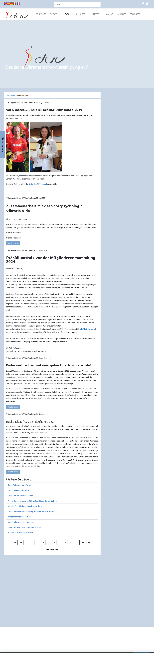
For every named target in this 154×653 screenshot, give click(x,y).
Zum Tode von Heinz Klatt (19, 490)
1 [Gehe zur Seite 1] (26, 542)
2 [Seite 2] (32, 542)
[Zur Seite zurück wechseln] (21, 542)
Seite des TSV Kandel (38, 184)
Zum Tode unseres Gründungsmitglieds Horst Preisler (31, 511)
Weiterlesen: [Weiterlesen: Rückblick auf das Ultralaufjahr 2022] (13, 472)
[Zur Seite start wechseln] (15, 542)
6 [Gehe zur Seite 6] (54, 542)
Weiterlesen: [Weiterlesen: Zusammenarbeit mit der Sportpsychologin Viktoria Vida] (13, 243)
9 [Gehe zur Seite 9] (70, 542)
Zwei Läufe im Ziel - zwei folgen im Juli (24, 527)
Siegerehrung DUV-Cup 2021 (20, 517)
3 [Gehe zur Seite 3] (37, 542)
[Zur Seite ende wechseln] (89, 542)
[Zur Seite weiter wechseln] (83, 542)
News (18, 103)
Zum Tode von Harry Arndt (19, 485)
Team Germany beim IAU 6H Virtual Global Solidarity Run (32, 501)
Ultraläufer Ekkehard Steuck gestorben (25, 506)
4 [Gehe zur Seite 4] (43, 542)
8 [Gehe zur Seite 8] (65, 542)
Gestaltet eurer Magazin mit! (20, 533)
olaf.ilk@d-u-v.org (87, 329)
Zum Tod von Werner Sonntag (21, 522)
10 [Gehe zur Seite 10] (77, 542)
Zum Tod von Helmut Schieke (20, 496)
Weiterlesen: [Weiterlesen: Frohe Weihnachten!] (13, 407)
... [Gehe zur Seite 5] (48, 542)
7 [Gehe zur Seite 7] (59, 542)
